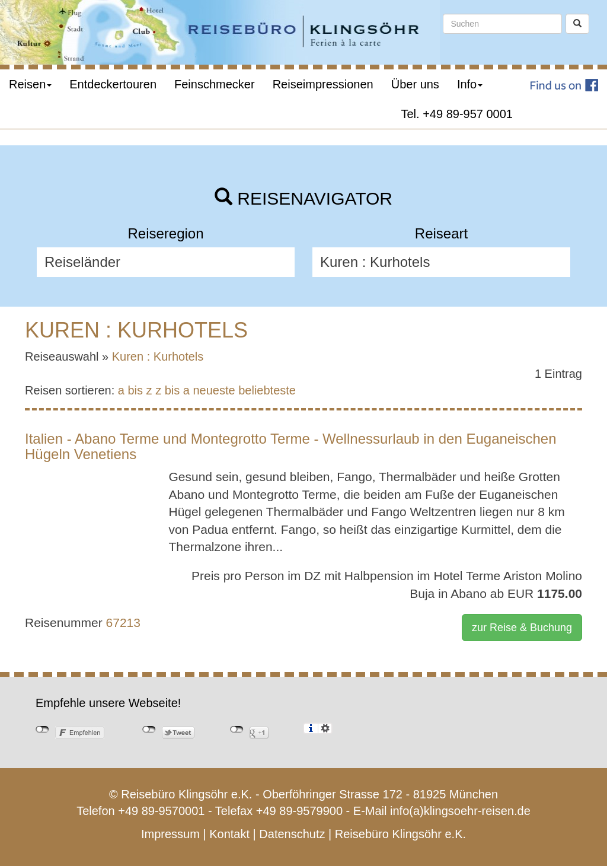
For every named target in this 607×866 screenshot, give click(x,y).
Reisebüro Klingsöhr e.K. (400, 833)
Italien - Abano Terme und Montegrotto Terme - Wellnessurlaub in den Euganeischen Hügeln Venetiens (291, 446)
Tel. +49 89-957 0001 (457, 113)
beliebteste (267, 390)
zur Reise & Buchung (522, 627)
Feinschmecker (214, 84)
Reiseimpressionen (323, 84)
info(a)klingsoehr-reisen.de (460, 810)
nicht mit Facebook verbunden (42, 729)
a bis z (135, 390)
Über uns (415, 84)
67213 (123, 622)
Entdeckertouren (112, 84)
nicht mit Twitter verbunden (149, 729)
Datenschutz (292, 833)
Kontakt (229, 833)
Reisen (30, 84)
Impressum (170, 833)
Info (470, 84)
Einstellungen (325, 728)
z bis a (172, 390)
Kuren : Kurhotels (158, 356)
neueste (214, 390)
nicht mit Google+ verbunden (237, 729)
